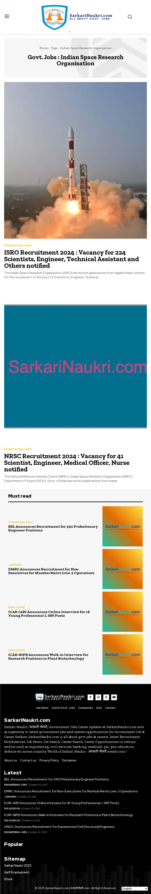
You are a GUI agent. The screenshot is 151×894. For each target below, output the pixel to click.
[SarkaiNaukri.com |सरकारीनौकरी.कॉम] (76, 16)
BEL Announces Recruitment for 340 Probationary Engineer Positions (53, 528)
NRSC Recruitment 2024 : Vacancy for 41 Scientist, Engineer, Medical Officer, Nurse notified (67, 462)
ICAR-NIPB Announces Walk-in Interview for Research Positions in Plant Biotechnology (48, 656)
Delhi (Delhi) (16, 607)
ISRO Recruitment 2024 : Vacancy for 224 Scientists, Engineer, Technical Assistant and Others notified (71, 258)
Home (44, 48)
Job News (15, 564)
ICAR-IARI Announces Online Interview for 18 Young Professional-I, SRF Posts (49, 614)
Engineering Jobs (17, 245)
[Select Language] (134, 889)
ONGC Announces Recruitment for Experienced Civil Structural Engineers (59, 827)
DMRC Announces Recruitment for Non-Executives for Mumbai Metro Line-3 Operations (51, 571)
